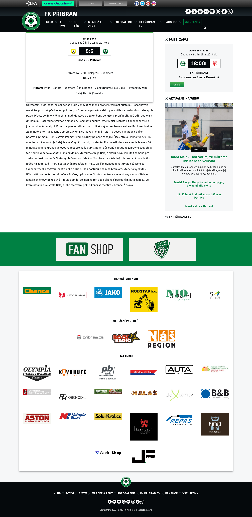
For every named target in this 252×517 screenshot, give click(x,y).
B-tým (83, 493)
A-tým (69, 493)
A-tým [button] (62, 24)
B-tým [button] (76, 24)
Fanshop (171, 22)
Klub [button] (49, 22)
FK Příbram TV (147, 24)
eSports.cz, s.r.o (145, 510)
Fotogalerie (123, 22)
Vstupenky (192, 22)
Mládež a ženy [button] (94, 24)
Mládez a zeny (102, 493)
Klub (57, 493)
